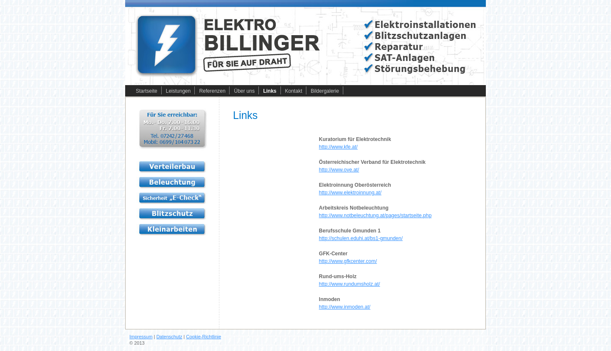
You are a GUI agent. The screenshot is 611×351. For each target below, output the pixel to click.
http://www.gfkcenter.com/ (348, 261)
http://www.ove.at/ (339, 170)
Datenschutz (169, 336)
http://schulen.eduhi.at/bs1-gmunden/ (361, 238)
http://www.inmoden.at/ (344, 307)
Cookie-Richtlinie (203, 336)
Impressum (140, 336)
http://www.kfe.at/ (338, 147)
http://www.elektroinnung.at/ (350, 193)
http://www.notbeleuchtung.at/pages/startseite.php (375, 215)
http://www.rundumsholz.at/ (349, 284)
